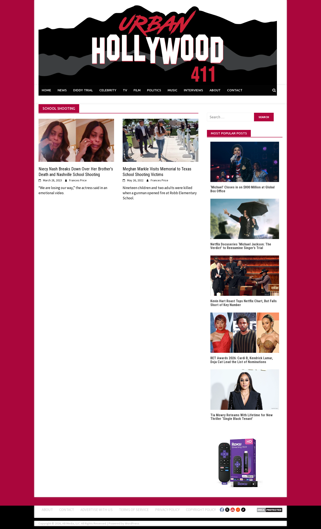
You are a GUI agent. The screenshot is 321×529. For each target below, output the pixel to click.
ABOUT (215, 90)
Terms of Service (134, 509)
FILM (137, 90)
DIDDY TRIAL (83, 90)
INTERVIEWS (193, 90)
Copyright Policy (201, 509)
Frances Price (78, 180)
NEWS (62, 90)
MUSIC (172, 90)
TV (125, 90)
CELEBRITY (107, 90)
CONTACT (234, 90)
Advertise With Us (96, 509)
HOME (46, 90)
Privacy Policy (167, 509)
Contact (66, 509)
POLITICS (154, 90)
